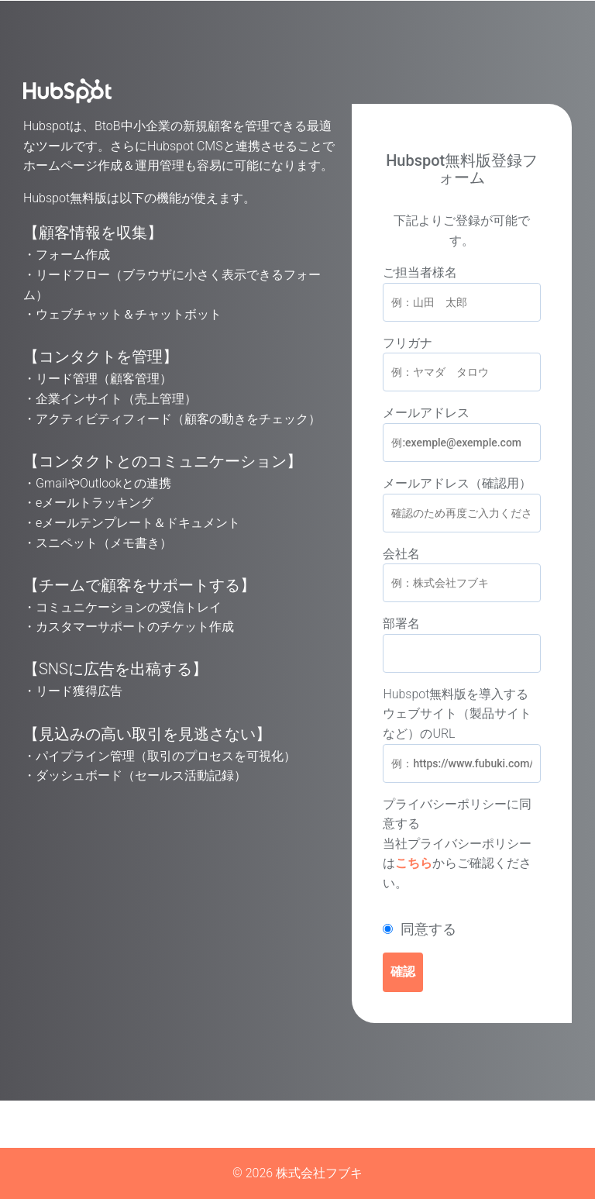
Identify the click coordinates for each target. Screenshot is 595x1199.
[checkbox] (462, 929)
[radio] (462, 929)
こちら (413, 863)
